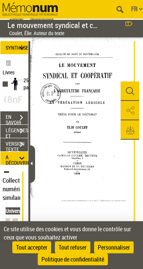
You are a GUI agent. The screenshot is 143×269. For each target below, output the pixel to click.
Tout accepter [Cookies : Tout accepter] (31, 247)
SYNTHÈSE (17, 47)
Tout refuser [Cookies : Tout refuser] (73, 247)
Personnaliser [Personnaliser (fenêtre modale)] (114, 247)
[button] (130, 91)
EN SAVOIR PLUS (17, 118)
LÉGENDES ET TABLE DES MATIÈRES (17, 132)
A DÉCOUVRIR (17, 158)
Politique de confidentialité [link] (72, 259)
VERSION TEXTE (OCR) (17, 145)
